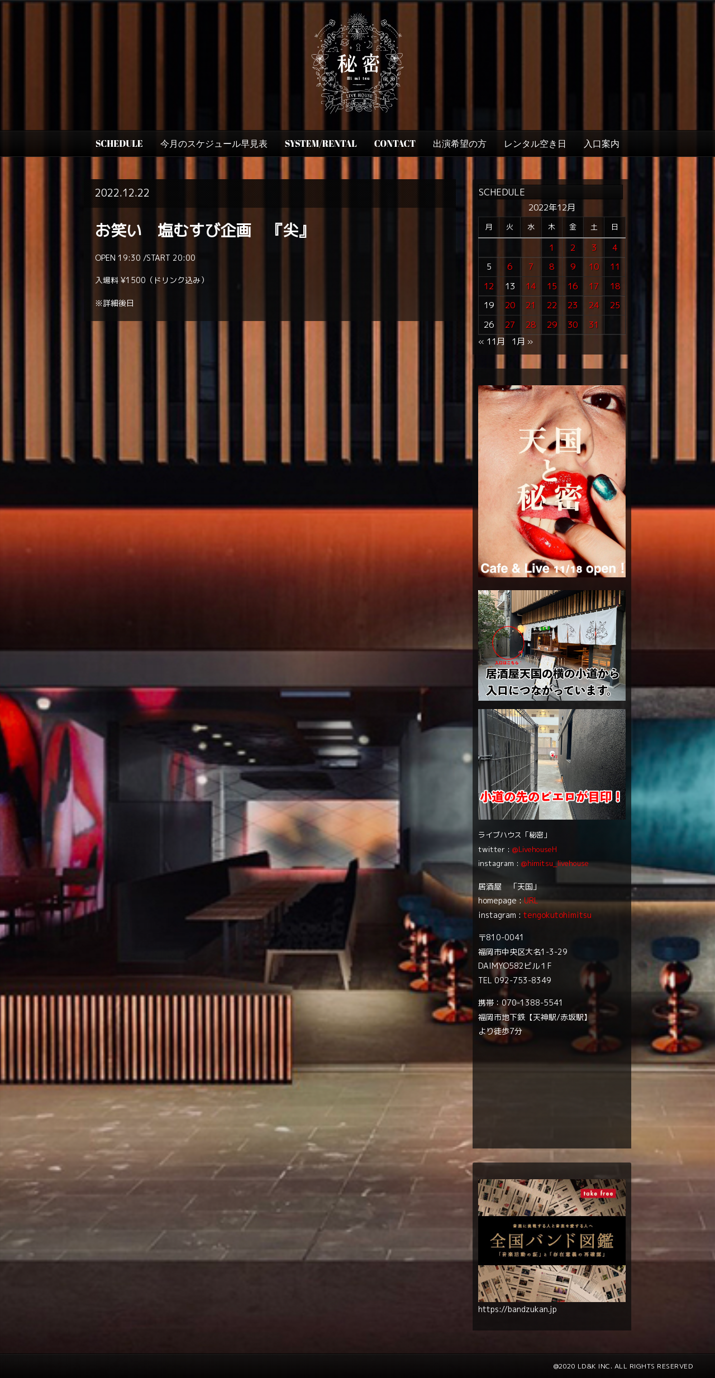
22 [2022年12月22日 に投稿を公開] (552, 305)
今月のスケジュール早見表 (214, 143)
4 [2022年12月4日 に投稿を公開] (614, 247)
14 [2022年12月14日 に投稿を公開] (531, 286)
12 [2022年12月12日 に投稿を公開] (489, 286)
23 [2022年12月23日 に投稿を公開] (573, 305)
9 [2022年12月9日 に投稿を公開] (572, 266)
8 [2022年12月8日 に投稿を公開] (551, 266)
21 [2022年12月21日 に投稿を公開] (531, 305)
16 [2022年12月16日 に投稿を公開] (573, 286)
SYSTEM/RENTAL (321, 143)
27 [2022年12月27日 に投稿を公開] (510, 325)
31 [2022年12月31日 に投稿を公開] (594, 325)
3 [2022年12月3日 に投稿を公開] (594, 247)
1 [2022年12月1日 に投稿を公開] (551, 247)
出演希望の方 (460, 143)
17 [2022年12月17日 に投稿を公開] (594, 286)
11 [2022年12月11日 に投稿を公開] (615, 266)
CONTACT (395, 143)
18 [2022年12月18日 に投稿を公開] (615, 286)
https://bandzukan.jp (517, 1309)
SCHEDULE (119, 143)
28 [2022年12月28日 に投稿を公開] (531, 325)
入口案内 (601, 143)
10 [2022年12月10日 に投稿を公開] (594, 266)
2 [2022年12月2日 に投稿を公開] (572, 247)
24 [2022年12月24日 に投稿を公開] (594, 305)
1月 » (522, 341)
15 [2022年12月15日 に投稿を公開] (552, 286)
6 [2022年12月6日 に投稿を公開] (509, 266)
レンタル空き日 (535, 143)
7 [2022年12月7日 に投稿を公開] (530, 266)
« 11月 (491, 341)
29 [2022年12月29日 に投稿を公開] (552, 325)
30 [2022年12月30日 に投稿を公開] (573, 325)
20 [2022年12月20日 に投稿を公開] (510, 305)
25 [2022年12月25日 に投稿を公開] (615, 305)
